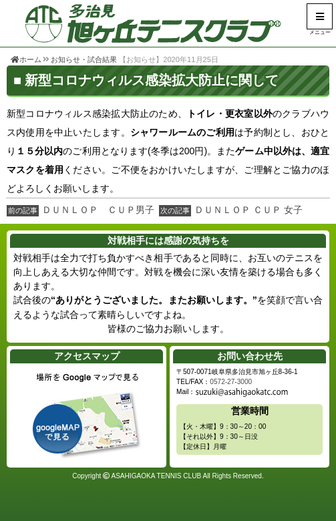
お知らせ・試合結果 (84, 59)
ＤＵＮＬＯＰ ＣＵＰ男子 (98, 209)
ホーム (26, 59)
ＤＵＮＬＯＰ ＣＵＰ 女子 (248, 209)
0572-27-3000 (231, 381)
